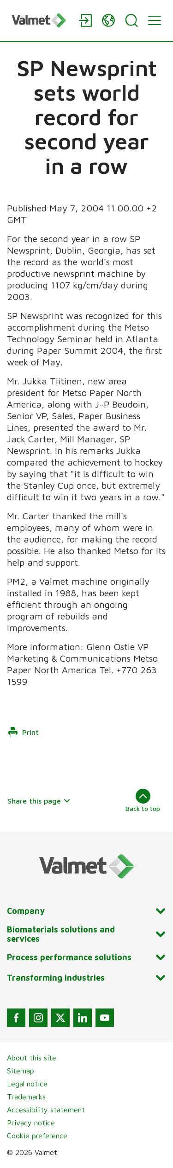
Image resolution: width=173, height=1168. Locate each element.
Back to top (142, 800)
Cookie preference (37, 1135)
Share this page (39, 801)
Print (23, 732)
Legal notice (27, 1083)
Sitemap (20, 1070)
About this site (31, 1057)
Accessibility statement (46, 1109)
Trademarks (26, 1096)
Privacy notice (31, 1122)
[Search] (131, 20)
